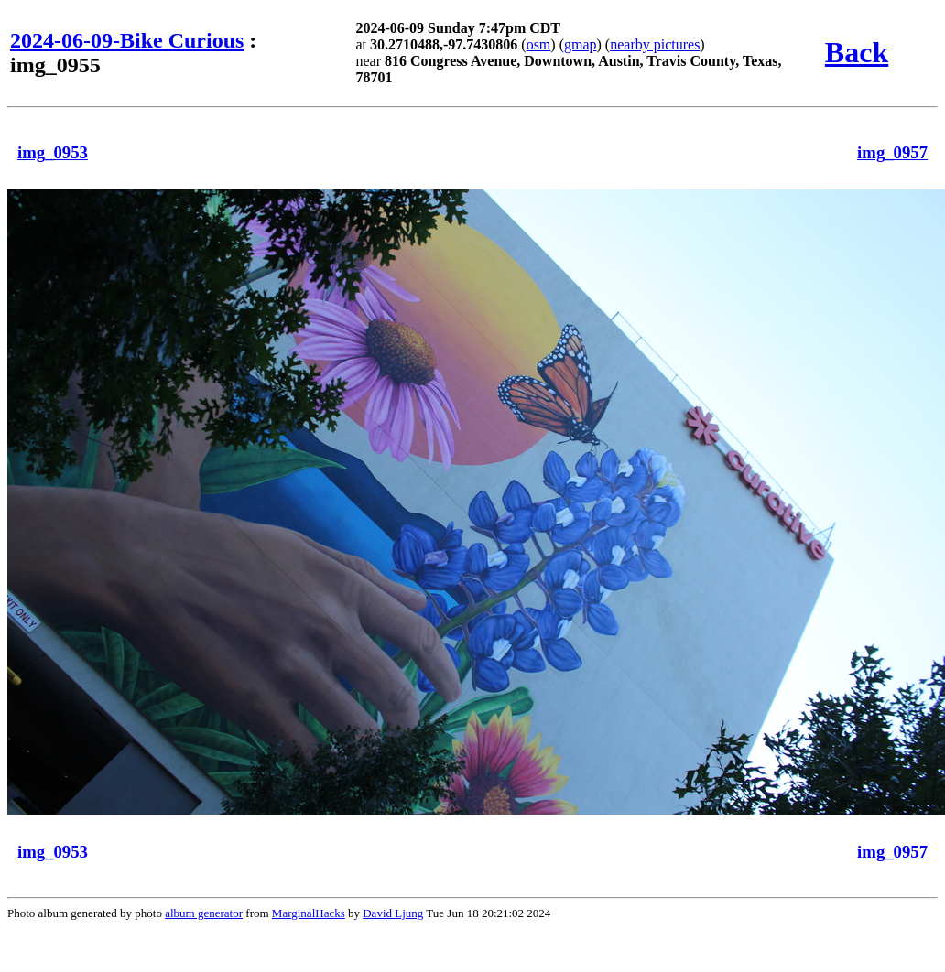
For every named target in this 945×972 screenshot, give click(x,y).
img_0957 (892, 152)
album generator (204, 913)
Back (856, 52)
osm (539, 44)
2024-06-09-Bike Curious (127, 40)
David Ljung (393, 913)
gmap (580, 44)
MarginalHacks (308, 913)
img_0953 (52, 152)
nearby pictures (655, 44)
